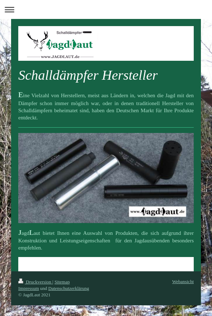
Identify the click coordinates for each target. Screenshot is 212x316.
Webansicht (183, 281)
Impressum (28, 288)
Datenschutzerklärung (68, 288)
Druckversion (35, 282)
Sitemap (62, 282)
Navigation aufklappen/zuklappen (106, 9)
